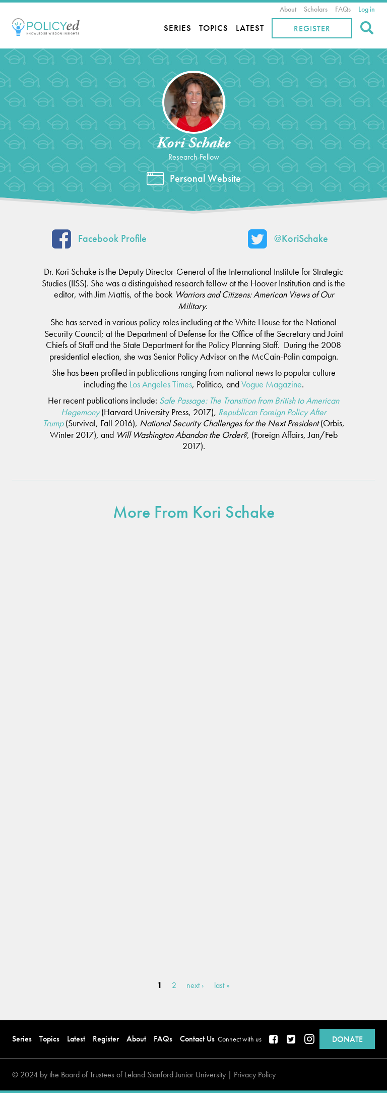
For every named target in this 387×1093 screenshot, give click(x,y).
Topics (213, 28)
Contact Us (197, 1038)
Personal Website (205, 178)
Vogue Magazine (271, 384)
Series (177, 28)
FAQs (343, 9)
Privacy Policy (255, 1074)
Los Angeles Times (161, 384)
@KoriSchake (288, 241)
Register (312, 28)
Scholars (316, 9)
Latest (250, 28)
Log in (366, 9)
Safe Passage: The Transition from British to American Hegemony (200, 406)
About (288, 9)
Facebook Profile (99, 241)
